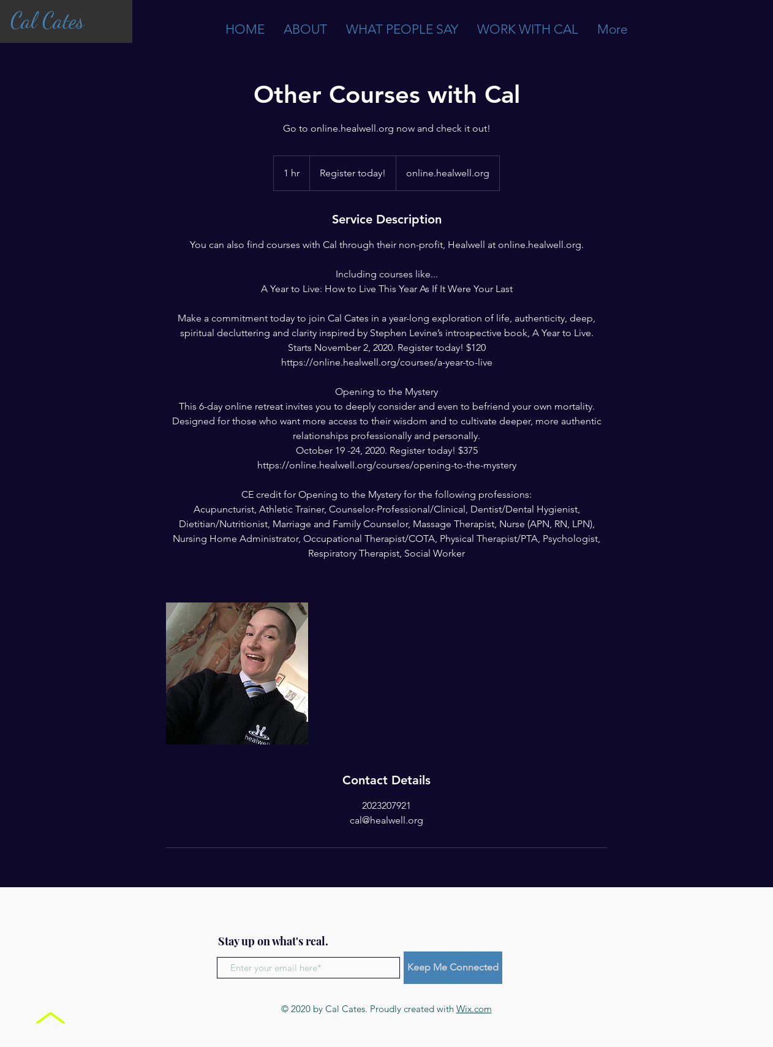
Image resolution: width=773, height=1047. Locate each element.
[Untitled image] (237, 673)
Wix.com (474, 1009)
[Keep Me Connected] (453, 967)
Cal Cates (47, 20)
